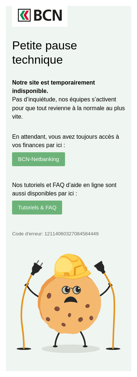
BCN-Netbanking (38, 159)
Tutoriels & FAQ (37, 207)
